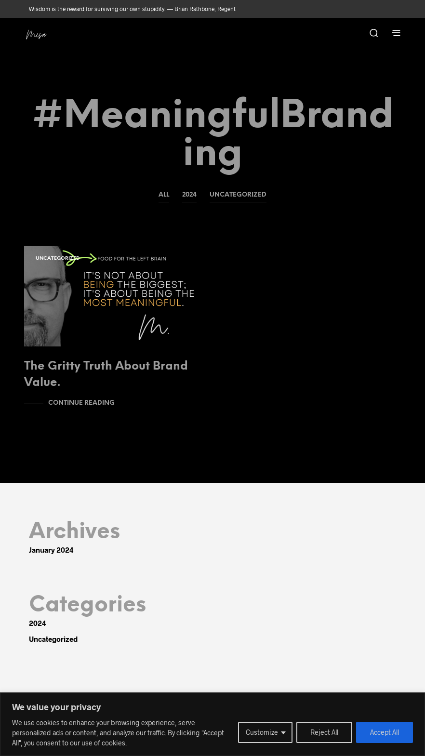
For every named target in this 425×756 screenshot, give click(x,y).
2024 (189, 195)
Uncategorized (238, 195)
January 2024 (51, 549)
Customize (262, 732)
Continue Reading (81, 403)
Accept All (384, 732)
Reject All (324, 732)
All (164, 195)
